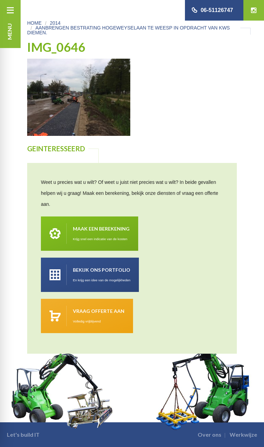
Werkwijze (243, 434)
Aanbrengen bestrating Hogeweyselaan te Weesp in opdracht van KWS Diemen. (128, 30)
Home (34, 23)
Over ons (209, 434)
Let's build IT (23, 434)
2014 (55, 23)
